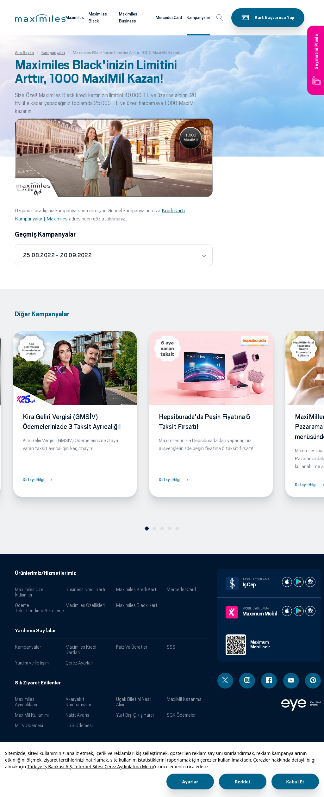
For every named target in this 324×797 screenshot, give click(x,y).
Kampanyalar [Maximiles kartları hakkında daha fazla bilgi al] (198, 17)
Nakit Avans (77, 715)
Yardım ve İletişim (32, 662)
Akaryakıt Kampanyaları (78, 701)
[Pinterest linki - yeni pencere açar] (313, 681)
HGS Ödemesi (79, 725)
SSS (171, 647)
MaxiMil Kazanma (184, 699)
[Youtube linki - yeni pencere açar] (291, 681)
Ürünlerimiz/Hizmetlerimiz (45, 573)
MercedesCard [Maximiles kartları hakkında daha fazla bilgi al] (169, 17)
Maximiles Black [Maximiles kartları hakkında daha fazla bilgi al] (98, 18)
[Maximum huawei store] (310, 611)
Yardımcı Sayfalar (35, 630)
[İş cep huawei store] (310, 582)
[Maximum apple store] (287, 611)
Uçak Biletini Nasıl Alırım (133, 701)
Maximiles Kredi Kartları (80, 649)
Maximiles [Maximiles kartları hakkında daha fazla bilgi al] (74, 17)
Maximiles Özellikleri (85, 605)
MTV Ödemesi (29, 725)
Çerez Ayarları (79, 662)
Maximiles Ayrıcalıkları (26, 701)
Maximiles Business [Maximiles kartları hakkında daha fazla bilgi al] (128, 18)
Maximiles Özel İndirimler (29, 592)
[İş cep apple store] (287, 582)
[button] (40, 18)
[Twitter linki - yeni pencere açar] (225, 681)
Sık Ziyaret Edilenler (38, 683)
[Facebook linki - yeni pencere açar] (269, 681)
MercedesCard (181, 589)
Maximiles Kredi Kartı (136, 589)
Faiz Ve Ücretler (131, 647)
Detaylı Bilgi (33, 479)
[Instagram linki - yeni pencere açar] (247, 681)
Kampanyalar (28, 647)
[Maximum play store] (299, 611)
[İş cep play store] (299, 582)
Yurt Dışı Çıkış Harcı (135, 715)
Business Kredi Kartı (85, 589)
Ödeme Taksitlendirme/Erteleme (38, 607)
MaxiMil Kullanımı (32, 715)
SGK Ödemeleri (181, 715)
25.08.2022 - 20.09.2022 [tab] (57, 255)
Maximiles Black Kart (136, 605)
